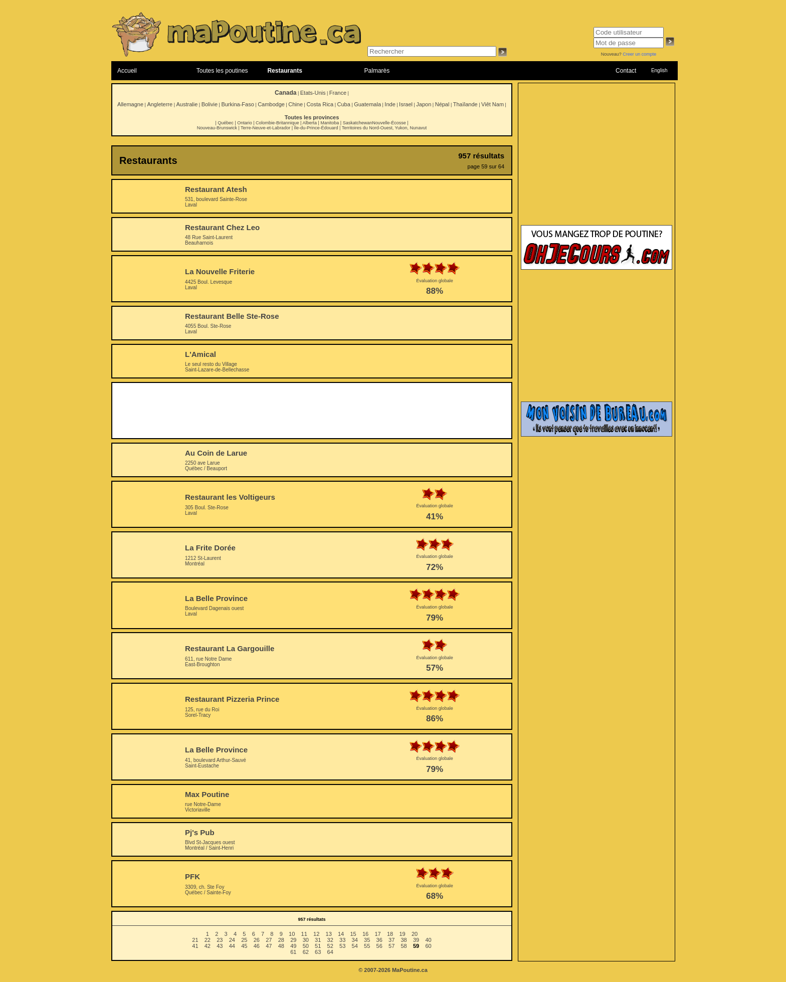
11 (304, 934)
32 (330, 940)
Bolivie (210, 104)
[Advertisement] (311, 410)
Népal (442, 104)
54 (355, 946)
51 (318, 946)
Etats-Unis (313, 93)
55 (367, 946)
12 (316, 934)
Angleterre (159, 104)
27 (269, 940)
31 (318, 940)
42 (208, 946)
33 (342, 940)
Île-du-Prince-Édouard (316, 127)
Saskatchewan (357, 122)
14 (341, 934)
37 (391, 940)
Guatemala (367, 104)
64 (330, 952)
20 (415, 934)
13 (329, 934)
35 (367, 940)
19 (402, 934)
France (337, 93)
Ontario (244, 122)
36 (379, 940)
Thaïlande (465, 104)
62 (306, 952)
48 (281, 946)
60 (428, 946)
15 (353, 934)
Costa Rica (319, 104)
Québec (226, 122)
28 (281, 940)
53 (342, 946)
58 (404, 946)
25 (244, 940)
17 (377, 934)
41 (195, 946)
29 (293, 940)
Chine (295, 104)
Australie (187, 104)
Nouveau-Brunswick (217, 127)
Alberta (309, 122)
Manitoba (329, 122)
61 (293, 952)
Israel (406, 104)
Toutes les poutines (222, 70)
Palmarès (377, 70)
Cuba (343, 104)
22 (208, 940)
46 (257, 946)
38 (404, 940)
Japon (423, 104)
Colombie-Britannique (277, 122)
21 (195, 940)
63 (318, 952)
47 (269, 946)
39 (416, 940)
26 (257, 940)
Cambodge (271, 104)
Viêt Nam (492, 104)
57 (391, 946)
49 (293, 946)
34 (355, 940)
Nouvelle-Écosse (389, 122)
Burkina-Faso (237, 104)
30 (306, 940)
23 (220, 940)
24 (232, 940)
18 (390, 934)
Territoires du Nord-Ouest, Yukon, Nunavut (384, 127)
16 (365, 934)
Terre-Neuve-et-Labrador (265, 127)
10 (292, 934)
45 (244, 946)
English (659, 70)
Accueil (127, 70)
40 (428, 940)
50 (306, 946)
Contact (626, 70)
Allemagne (130, 104)
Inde (389, 104)
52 (330, 946)
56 (379, 946)
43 (220, 946)
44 (232, 946)
